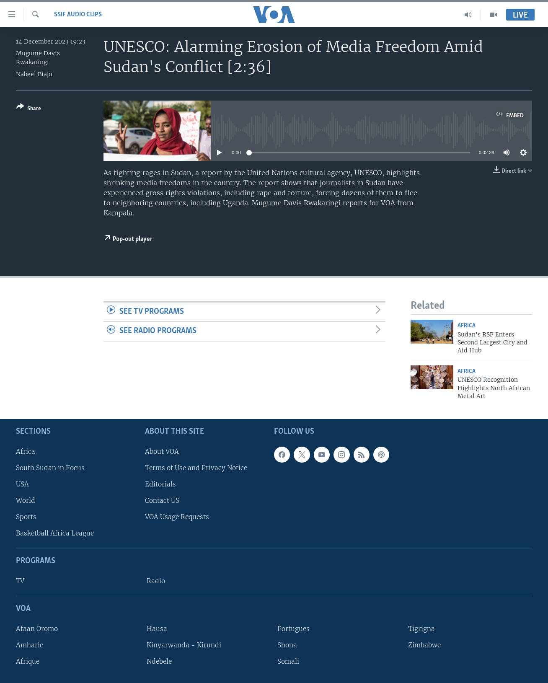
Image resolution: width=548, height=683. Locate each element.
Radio (156, 581)
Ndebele (159, 661)
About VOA (162, 451)
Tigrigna (421, 628)
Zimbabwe (424, 645)
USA (22, 484)
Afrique (27, 661)
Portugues (293, 628)
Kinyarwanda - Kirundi (184, 645)
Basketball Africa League (55, 533)
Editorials (160, 484)
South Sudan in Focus (50, 467)
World (25, 500)
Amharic (29, 645)
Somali (288, 661)
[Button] (28, 109)
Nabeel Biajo (34, 74)
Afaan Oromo (37, 628)
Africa (467, 326)
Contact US (162, 500)
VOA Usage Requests (177, 517)
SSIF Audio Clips (78, 14)
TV (20, 581)
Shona (287, 645)
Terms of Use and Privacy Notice (196, 467)
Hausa (157, 628)
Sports (26, 517)
